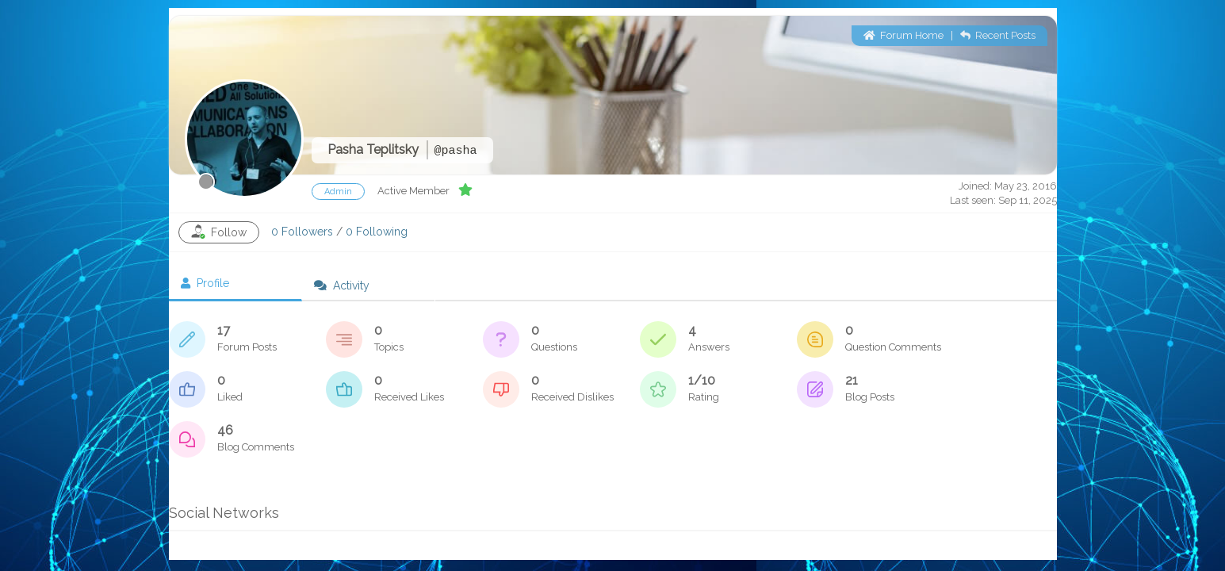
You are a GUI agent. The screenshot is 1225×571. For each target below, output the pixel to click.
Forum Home (903, 35)
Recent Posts (998, 35)
